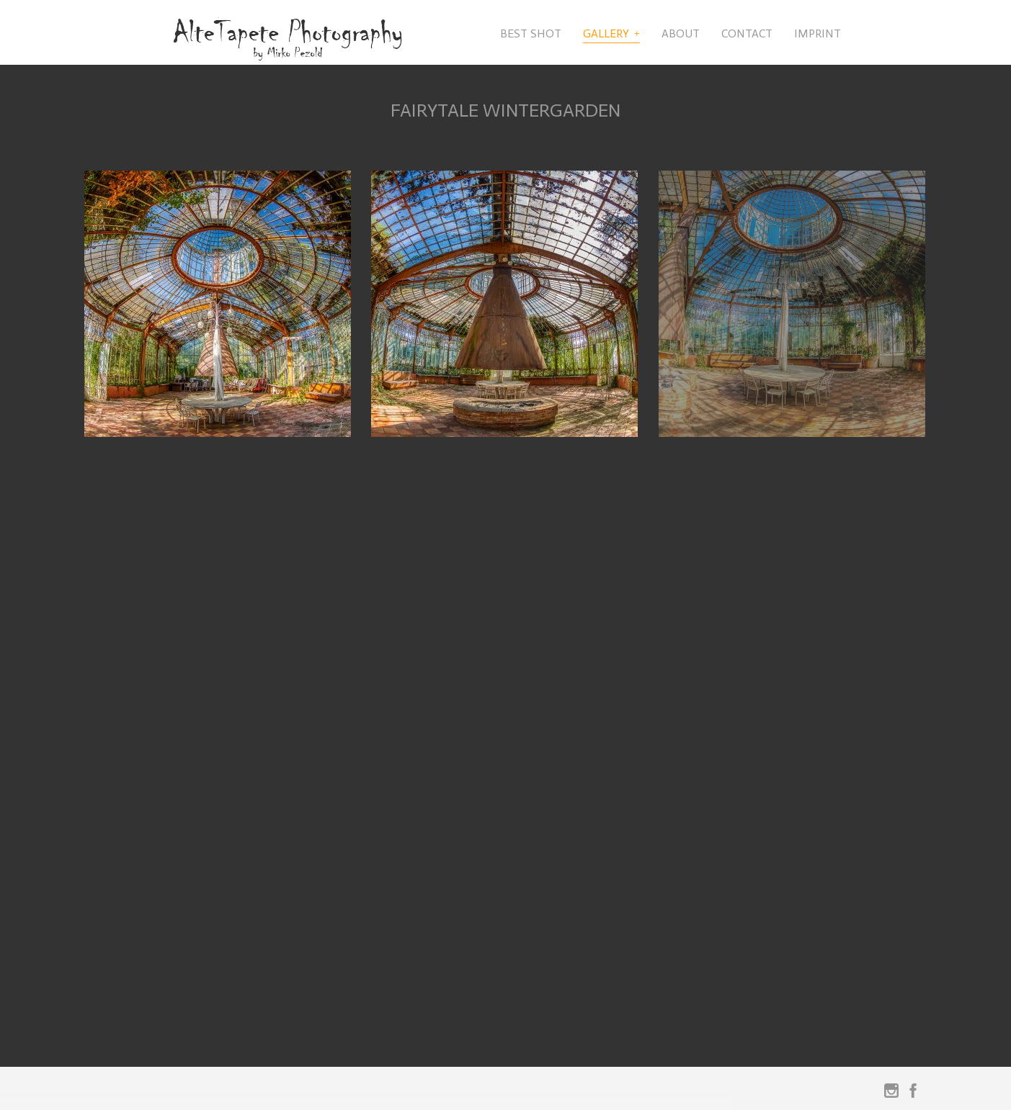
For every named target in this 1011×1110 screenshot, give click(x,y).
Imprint (817, 33)
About (681, 33)
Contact (746, 33)
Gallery (606, 33)
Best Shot (530, 33)
